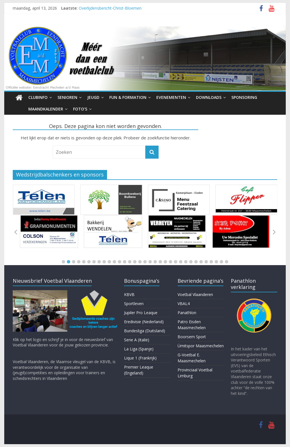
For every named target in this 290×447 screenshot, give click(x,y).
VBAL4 (184, 303)
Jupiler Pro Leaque (140, 312)
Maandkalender (45, 109)
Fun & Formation (127, 97)
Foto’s (80, 109)
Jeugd (93, 97)
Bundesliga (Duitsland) (144, 330)
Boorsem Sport (192, 336)
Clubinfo (38, 97)
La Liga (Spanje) (138, 349)
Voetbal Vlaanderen (195, 294)
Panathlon (187, 312)
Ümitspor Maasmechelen (201, 345)
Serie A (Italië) (136, 339)
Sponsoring (244, 97)
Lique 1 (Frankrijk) (140, 358)
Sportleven (134, 303)
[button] (63, 261)
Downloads (208, 97)
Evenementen (171, 97)
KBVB (129, 294)
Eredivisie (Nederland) (144, 321)
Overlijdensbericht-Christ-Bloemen (110, 8)
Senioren (67, 97)
